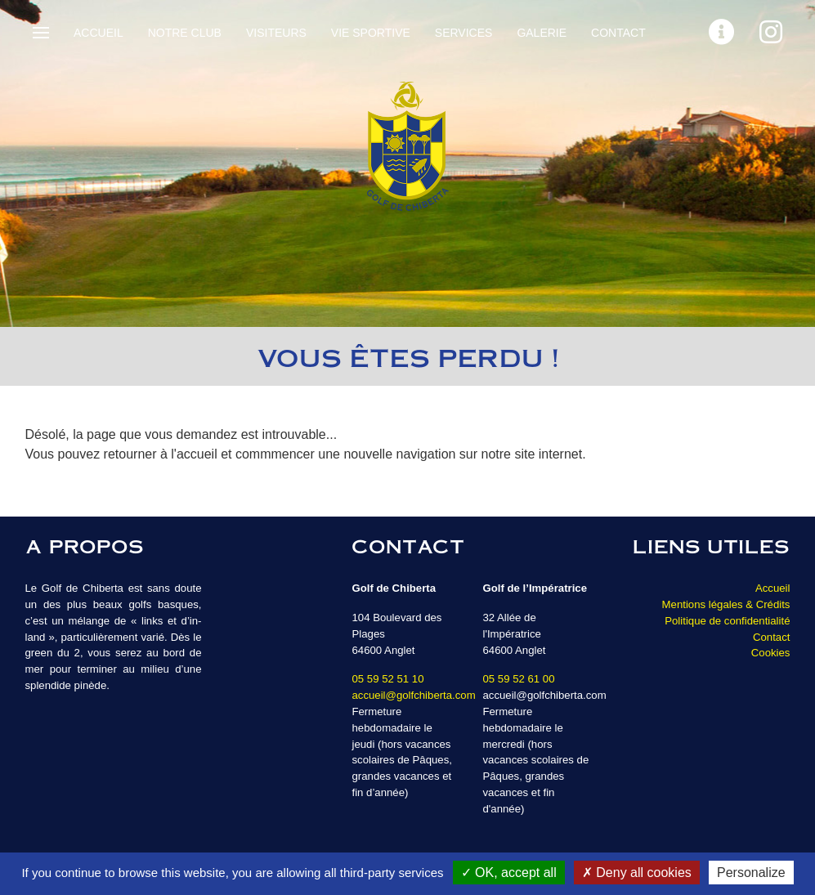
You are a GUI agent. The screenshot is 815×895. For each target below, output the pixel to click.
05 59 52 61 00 (518, 679)
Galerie (541, 32)
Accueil (98, 32)
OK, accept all (509, 872)
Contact (618, 32)
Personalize (751, 872)
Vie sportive (370, 32)
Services (464, 32)
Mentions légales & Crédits (726, 604)
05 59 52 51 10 (387, 679)
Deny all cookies (637, 872)
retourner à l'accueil (160, 454)
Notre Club (185, 32)
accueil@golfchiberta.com (413, 695)
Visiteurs (276, 32)
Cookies (770, 653)
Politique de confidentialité (727, 621)
